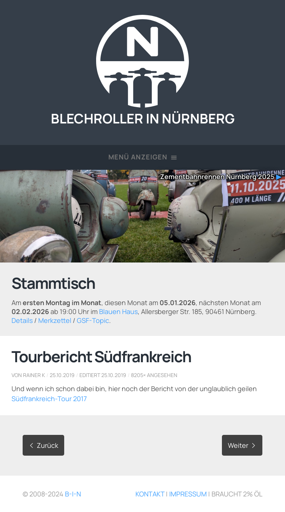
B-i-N (73, 493)
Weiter (242, 445)
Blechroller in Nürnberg (143, 110)
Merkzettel (54, 320)
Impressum (188, 493)
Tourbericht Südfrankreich (101, 356)
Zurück (43, 445)
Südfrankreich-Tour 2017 (49, 398)
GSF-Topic (93, 320)
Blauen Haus (118, 311)
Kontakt (149, 493)
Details (22, 320)
